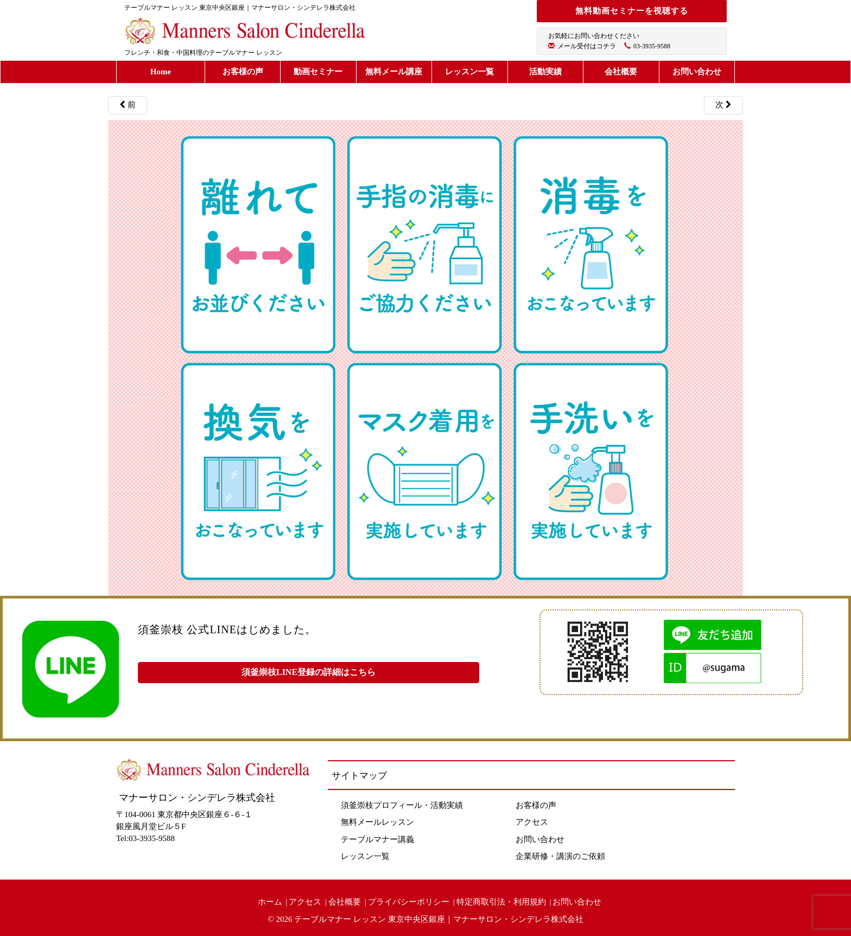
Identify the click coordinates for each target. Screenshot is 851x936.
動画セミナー (318, 71)
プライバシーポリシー (408, 901)
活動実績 (545, 71)
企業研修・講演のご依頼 (560, 856)
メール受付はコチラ (586, 46)
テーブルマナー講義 (377, 839)
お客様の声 (243, 71)
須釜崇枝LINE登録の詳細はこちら (309, 672)
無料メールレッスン (377, 822)
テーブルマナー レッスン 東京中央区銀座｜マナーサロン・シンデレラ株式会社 (438, 919)
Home (160, 71)
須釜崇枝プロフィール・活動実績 (402, 805)
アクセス (532, 822)
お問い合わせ (696, 71)
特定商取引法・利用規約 (501, 901)
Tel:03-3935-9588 (145, 838)
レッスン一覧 (469, 71)
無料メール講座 (393, 71)
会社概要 (621, 71)
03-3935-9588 (651, 46)
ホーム (270, 901)
